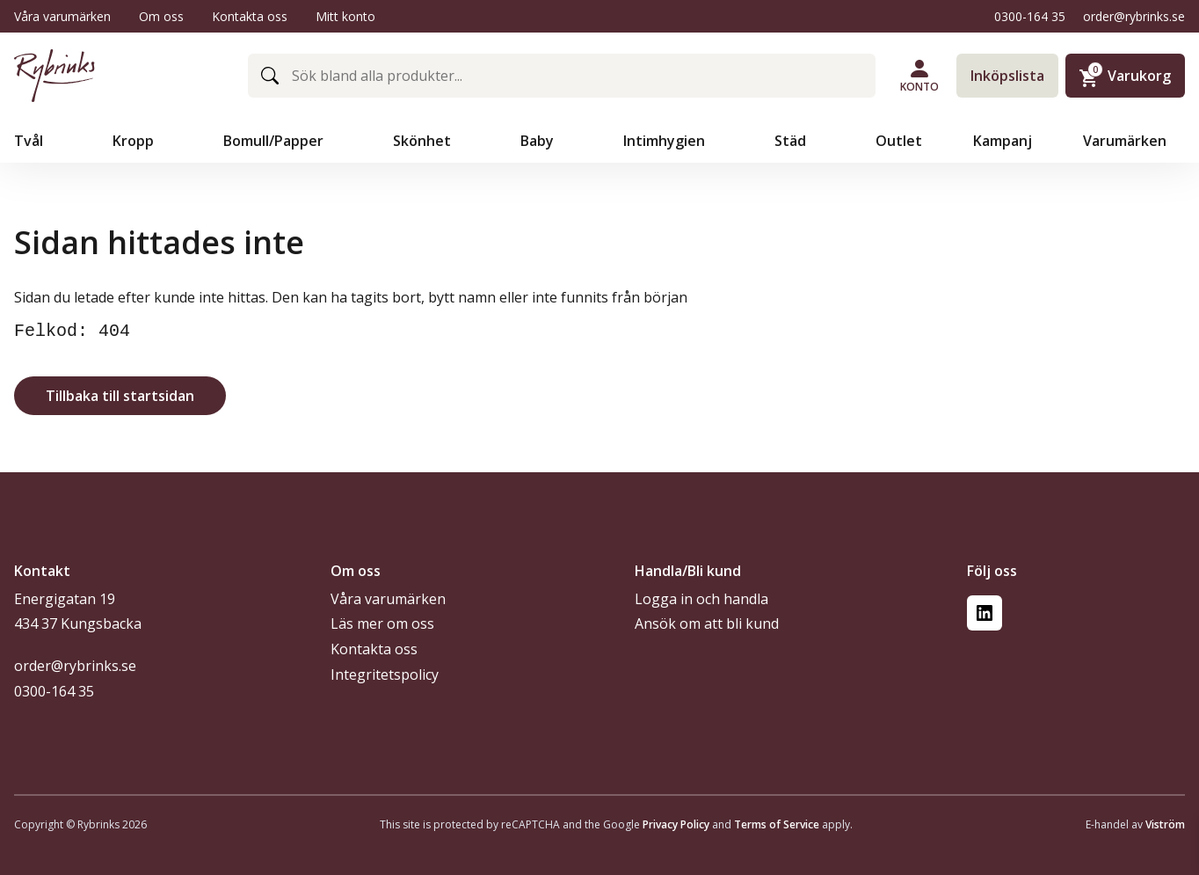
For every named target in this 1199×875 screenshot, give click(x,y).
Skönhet (423, 140)
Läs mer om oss (382, 623)
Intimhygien (665, 140)
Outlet (899, 140)
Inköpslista (1007, 75)
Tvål (30, 140)
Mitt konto (345, 16)
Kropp (135, 140)
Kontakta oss (249, 16)
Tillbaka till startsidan (120, 395)
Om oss (161, 16)
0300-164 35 (1029, 16)
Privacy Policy (676, 824)
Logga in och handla (701, 599)
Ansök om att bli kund (707, 623)
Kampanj (1002, 140)
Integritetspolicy (385, 674)
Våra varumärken (62, 16)
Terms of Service (776, 824)
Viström (1165, 824)
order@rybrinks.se (1134, 16)
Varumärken (1126, 140)
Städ (792, 140)
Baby (538, 140)
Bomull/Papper (275, 140)
